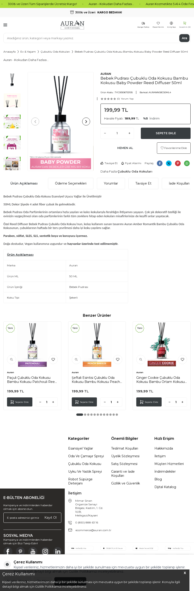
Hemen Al (125, 148)
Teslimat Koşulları (124, 448)
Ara (184, 38)
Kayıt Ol (50, 518)
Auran (10, 372)
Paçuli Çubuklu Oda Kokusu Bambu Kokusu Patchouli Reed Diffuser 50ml (32, 380)
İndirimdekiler (165, 471)
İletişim (160, 456)
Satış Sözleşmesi (124, 464)
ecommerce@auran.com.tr (93, 530)
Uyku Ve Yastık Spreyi (85, 471)
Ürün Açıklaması (24, 183)
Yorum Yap (127, 98)
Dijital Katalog (165, 487)
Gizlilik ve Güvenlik (125, 483)
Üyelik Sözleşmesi (125, 456)
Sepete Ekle (166, 133)
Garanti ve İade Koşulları (123, 473)
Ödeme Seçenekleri (70, 183)
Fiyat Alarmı (131, 163)
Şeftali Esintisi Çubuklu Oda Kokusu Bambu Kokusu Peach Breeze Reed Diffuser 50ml (96, 380)
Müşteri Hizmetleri (169, 464)
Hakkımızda (163, 448)
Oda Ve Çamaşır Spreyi (86, 456)
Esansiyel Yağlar (80, 448)
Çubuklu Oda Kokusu (84, 464)
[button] (35, 122)
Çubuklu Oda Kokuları (55, 51)
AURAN (106, 73)
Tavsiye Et (109, 163)
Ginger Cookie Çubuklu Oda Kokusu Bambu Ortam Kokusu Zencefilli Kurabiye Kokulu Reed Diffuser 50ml (161, 380)
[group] (60, 121)
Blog (158, 479)
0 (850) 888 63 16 (86, 522)
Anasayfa (9, 51)
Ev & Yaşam (28, 51)
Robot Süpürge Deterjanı (80, 481)
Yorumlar (111, 183)
